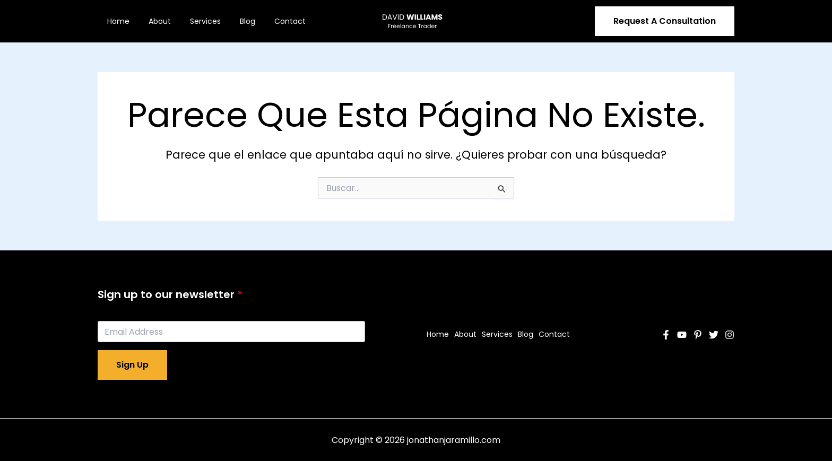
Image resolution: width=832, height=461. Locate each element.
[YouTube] (682, 335)
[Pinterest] (698, 335)
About (153, 21)
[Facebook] (666, 335)
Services (194, 21)
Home (116, 21)
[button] (664, 21)
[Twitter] (713, 335)
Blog (232, 21)
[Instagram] (729, 335)
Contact (271, 21)
